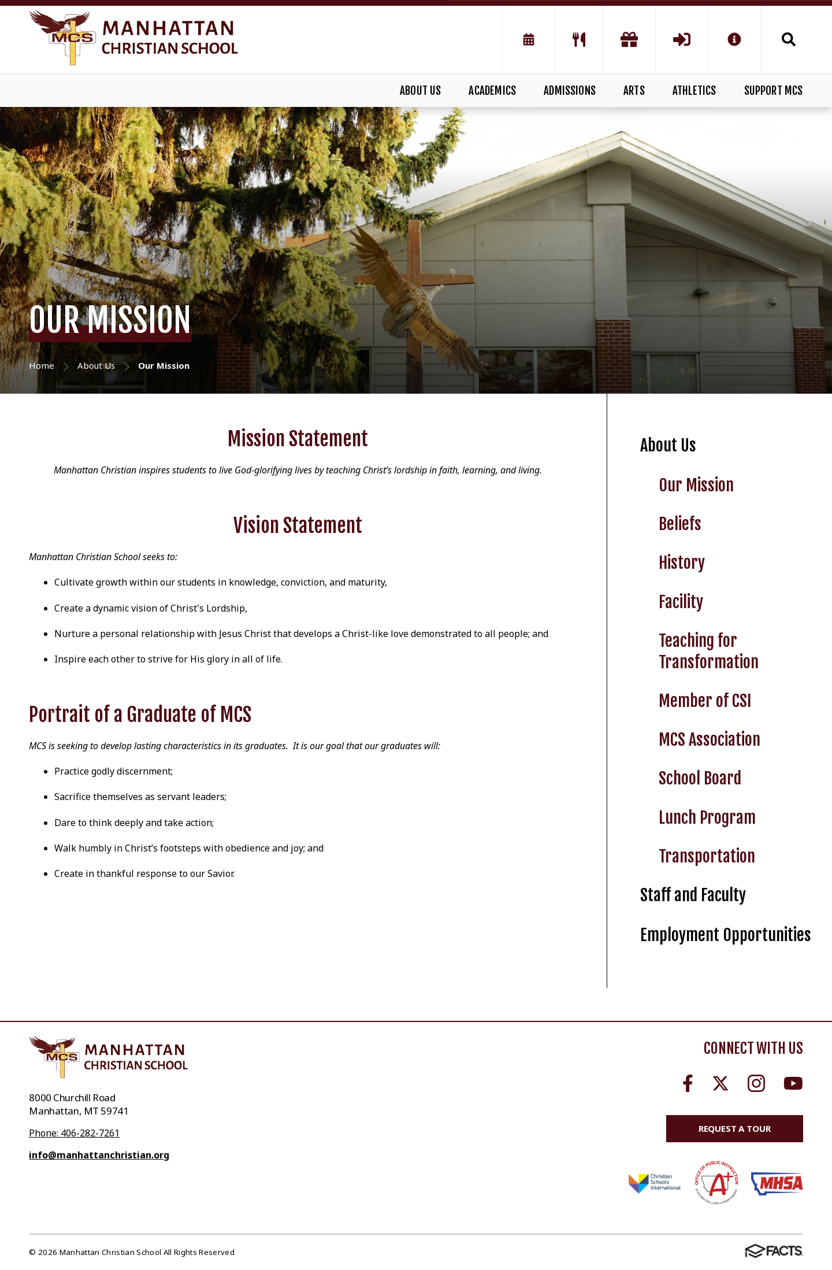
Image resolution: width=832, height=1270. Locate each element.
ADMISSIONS (570, 91)
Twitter (720, 1083)
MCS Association (709, 740)
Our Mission (696, 485)
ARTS (634, 91)
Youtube (793, 1083)
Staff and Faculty (693, 895)
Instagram (756, 1083)
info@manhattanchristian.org (99, 1155)
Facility (681, 602)
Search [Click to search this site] (788, 39)
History (682, 563)
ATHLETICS (694, 91)
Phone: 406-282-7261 (74, 1133)
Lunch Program (707, 818)
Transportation (707, 856)
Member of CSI (705, 701)
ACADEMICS (492, 91)
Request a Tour (735, 1128)
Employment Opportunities (725, 935)
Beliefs (680, 524)
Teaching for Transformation (709, 651)
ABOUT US (420, 91)
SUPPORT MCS (773, 91)
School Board (700, 778)
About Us (668, 445)
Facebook (687, 1083)
